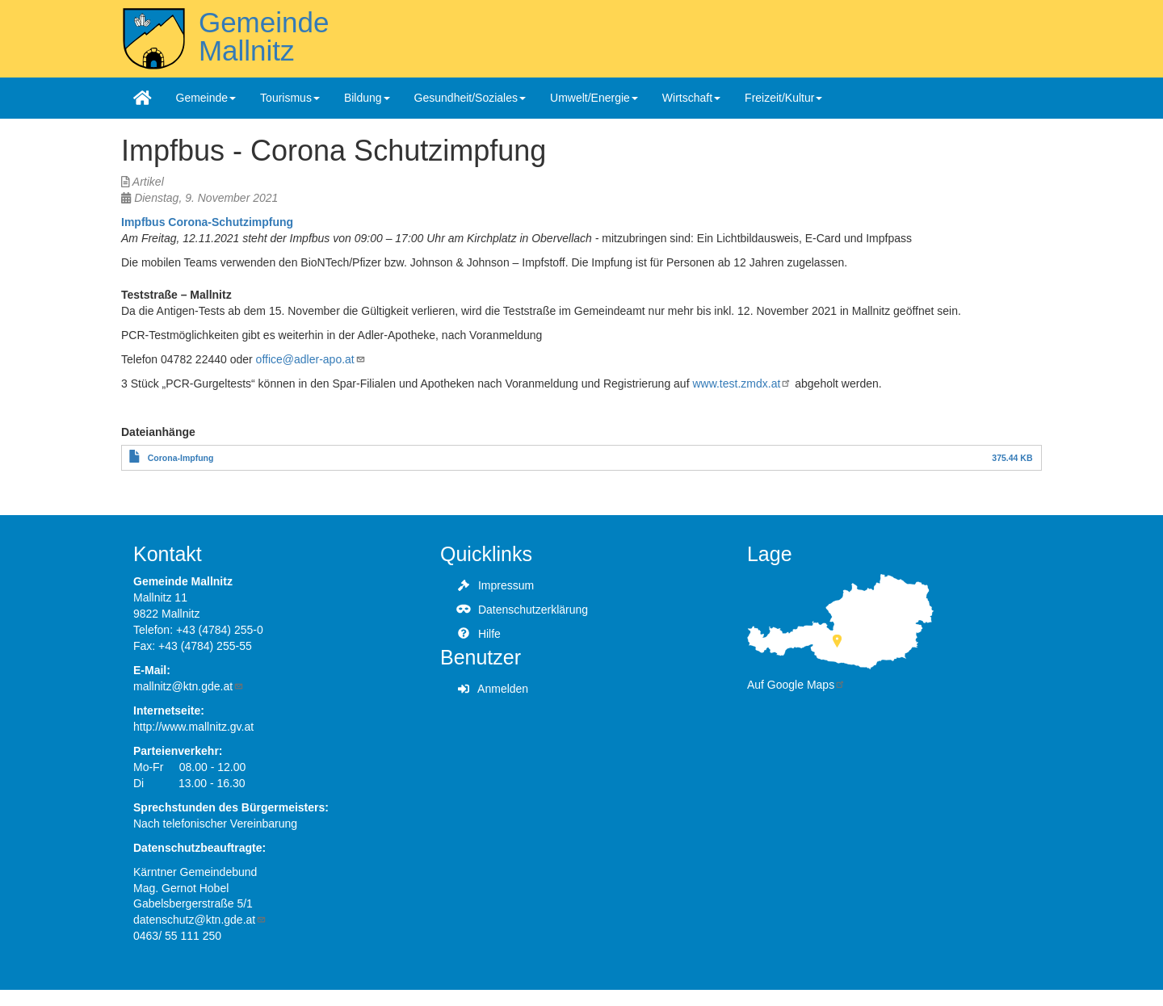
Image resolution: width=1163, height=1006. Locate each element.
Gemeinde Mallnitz (264, 36)
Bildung (367, 97)
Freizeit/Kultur (783, 97)
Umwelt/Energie (594, 97)
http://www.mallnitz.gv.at (193, 726)
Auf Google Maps (796, 684)
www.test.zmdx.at (741, 383)
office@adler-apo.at (311, 359)
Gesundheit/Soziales (470, 97)
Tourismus (290, 97)
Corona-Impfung (181, 458)
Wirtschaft (691, 97)
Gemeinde (206, 97)
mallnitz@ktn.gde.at (188, 686)
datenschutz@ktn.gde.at (200, 919)
